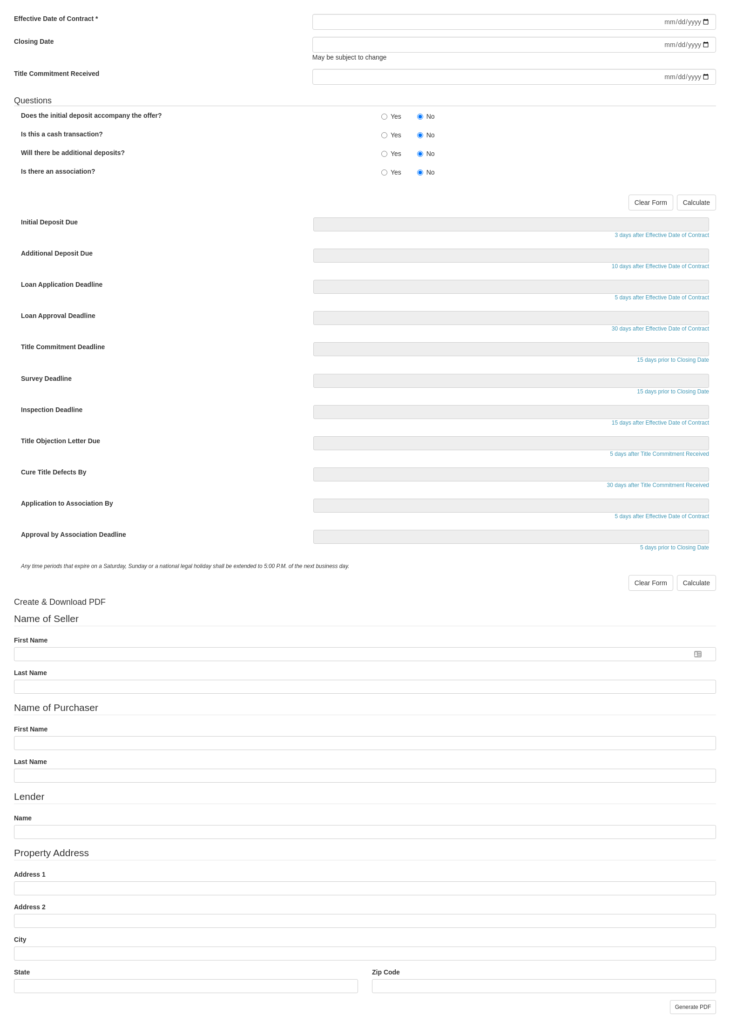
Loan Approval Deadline (58, 315)
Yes (391, 116)
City (20, 939)
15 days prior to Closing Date (673, 360)
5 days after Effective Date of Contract (662, 297)
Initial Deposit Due (49, 222)
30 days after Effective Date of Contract (660, 328)
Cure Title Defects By (54, 472)
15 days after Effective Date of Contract (660, 422)
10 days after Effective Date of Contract (660, 266)
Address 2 (30, 907)
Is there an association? (58, 171)
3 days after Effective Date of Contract (662, 235)
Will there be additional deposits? (73, 152)
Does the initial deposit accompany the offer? (91, 115)
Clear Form (651, 202)
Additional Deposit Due (57, 253)
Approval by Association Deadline (73, 534)
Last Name (30, 672)
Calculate (696, 202)
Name (23, 818)
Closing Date (34, 41)
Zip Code (386, 972)
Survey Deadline (46, 378)
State (22, 972)
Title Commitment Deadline (63, 347)
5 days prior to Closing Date (674, 547)
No (426, 116)
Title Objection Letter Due (60, 441)
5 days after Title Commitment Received (659, 454)
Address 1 (30, 874)
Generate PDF (693, 1007)
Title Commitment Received (56, 73)
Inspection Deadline (51, 409)
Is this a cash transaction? (62, 134)
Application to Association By (67, 503)
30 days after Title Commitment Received (658, 485)
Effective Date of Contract (56, 18)
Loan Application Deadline (61, 284)
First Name (30, 640)
